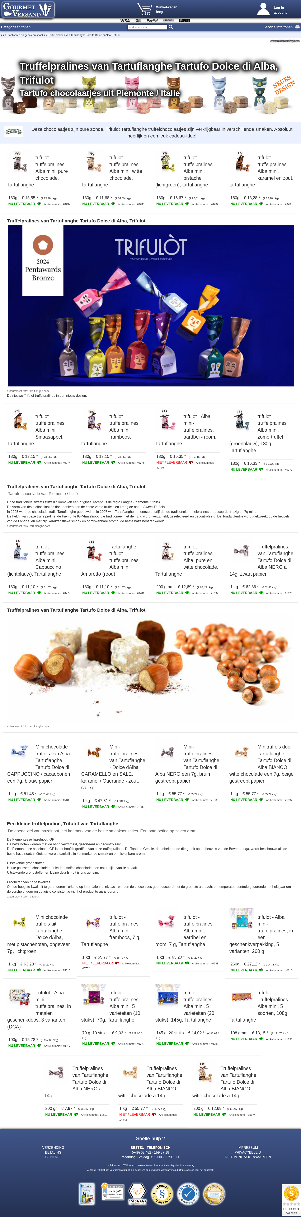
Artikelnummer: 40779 (57, 593)
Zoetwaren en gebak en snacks (26, 35)
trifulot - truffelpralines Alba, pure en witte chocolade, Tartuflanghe (186, 560)
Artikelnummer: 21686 (131, 807)
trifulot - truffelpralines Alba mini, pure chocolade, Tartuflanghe (37, 171)
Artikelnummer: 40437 (57, 204)
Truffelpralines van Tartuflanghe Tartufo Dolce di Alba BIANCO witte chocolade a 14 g (150, 1082)
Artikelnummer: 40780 (205, 1043)
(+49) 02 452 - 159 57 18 (150, 1152)
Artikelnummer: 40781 (131, 593)
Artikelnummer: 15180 (57, 800)
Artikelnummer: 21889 (205, 800)
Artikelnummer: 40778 (131, 1043)
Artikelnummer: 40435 (279, 204)
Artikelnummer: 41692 (205, 593)
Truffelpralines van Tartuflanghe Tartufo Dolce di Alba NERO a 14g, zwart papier (261, 560)
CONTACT (53, 1157)
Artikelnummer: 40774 (57, 462)
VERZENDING (53, 1147)
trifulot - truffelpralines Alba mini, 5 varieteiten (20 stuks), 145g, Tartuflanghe (184, 1006)
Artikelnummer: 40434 (205, 204)
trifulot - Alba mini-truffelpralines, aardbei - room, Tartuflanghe (186, 430)
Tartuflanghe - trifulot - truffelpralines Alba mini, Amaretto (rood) (110, 560)
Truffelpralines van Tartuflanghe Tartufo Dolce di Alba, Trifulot (84, 35)
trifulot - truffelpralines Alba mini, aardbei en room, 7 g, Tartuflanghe (184, 930)
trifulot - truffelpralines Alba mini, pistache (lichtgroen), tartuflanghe (184, 171)
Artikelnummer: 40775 (131, 462)
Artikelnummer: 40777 (279, 469)
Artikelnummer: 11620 (279, 593)
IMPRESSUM (247, 1147)
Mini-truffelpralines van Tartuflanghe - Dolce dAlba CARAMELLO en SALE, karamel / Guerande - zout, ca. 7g (113, 767)
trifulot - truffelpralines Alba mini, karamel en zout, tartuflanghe (261, 171)
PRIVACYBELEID (248, 1152)
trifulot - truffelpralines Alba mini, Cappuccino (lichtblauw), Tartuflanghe (36, 560)
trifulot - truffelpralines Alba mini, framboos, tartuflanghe (109, 430)
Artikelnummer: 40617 (57, 1046)
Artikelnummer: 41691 (279, 1039)
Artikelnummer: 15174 (242, 1114)
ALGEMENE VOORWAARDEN (248, 1157)
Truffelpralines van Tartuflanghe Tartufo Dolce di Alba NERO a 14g (76, 1082)
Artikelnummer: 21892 (279, 800)
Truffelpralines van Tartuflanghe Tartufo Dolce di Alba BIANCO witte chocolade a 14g (224, 1082)
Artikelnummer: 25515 (57, 970)
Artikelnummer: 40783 (205, 963)
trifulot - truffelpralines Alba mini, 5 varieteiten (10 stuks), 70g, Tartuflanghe (110, 1006)
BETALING (53, 1152)
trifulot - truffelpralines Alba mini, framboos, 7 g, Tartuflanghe (111, 930)
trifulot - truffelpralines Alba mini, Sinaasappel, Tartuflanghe (36, 430)
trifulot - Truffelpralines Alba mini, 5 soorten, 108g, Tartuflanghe (259, 1006)
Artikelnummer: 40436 (131, 204)
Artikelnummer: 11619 (94, 1114)
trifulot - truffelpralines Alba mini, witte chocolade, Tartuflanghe (111, 171)
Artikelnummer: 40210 (279, 970)
